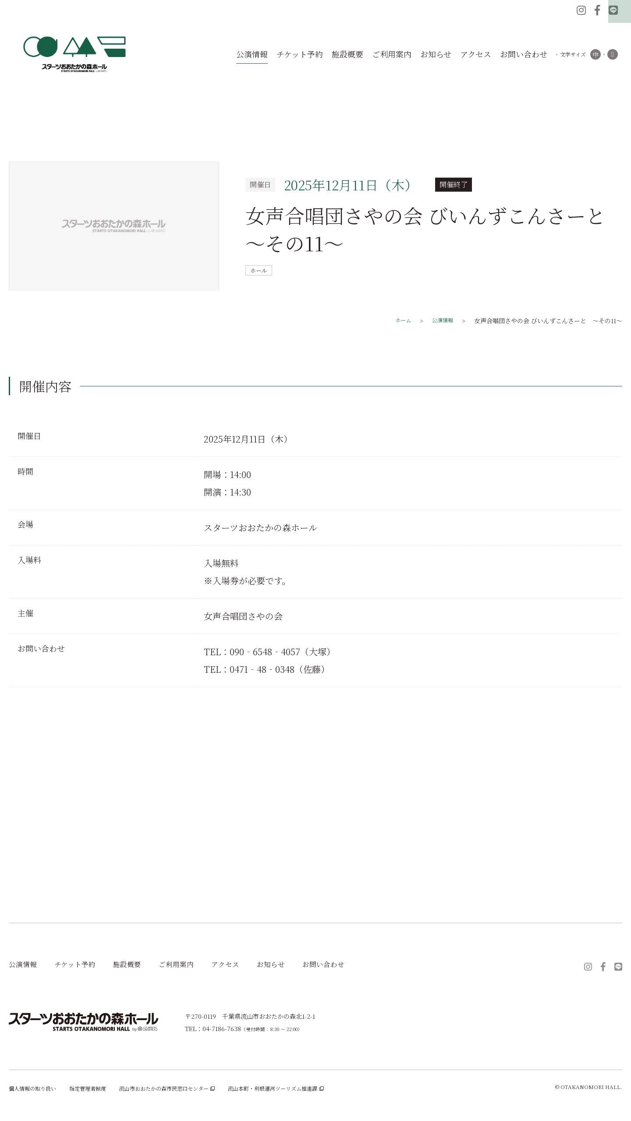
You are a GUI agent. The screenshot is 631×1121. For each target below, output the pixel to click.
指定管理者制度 (98, 1091)
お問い (523, 54)
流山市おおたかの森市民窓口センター (188, 1091)
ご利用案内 (190, 965)
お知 (435, 54)
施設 (347, 54)
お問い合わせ (348, 965)
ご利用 (391, 54)
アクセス (243, 965)
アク (475, 54)
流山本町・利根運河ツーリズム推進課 (312, 1091)
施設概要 (137, 965)
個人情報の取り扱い (36, 1091)
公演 (252, 54)
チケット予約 (81, 965)
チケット (300, 54)
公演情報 (24, 965)
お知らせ (292, 965)
